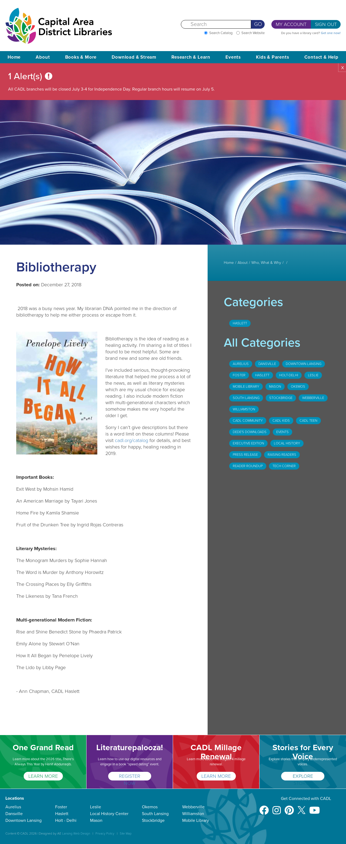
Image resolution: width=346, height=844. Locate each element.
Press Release (245, 455)
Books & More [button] (81, 57)
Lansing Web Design (76, 833)
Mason (275, 386)
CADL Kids (281, 420)
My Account (291, 24)
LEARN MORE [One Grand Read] (43, 776)
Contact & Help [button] (321, 57)
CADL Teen (308, 420)
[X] (301, 807)
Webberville (313, 398)
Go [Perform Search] (258, 24)
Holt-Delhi (288, 375)
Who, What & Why (266, 263)
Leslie (313, 375)
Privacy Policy (104, 833)
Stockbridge (280, 398)
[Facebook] (264, 807)
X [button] (342, 68)
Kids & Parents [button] (272, 57)
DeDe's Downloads (250, 432)
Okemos (298, 386)
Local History (287, 443)
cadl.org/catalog (131, 440)
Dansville (267, 364)
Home (14, 57)
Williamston (244, 409)
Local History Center (109, 813)
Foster (239, 375)
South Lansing (246, 398)
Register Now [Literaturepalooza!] (129, 776)
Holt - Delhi (65, 820)
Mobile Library (246, 386)
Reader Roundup (248, 466)
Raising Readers (282, 455)
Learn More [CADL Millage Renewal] (216, 776)
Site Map (126, 833)
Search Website (253, 33)
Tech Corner (284, 466)
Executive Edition (248, 443)
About (243, 263)
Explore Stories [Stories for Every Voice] (303, 776)
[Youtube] (314, 807)
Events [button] (233, 57)
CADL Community (248, 420)
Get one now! (331, 33)
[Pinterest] (289, 807)
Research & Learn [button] (190, 57)
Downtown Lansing (303, 364)
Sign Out (326, 24)
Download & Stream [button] (134, 57)
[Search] (216, 24)
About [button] (43, 57)
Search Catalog (220, 33)
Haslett (240, 323)
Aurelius (241, 364)
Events (282, 432)
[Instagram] (276, 807)
